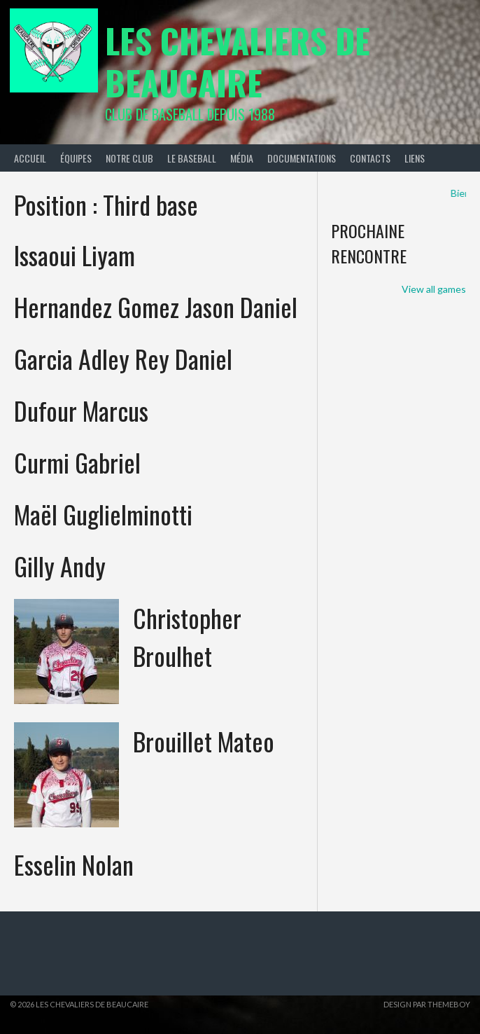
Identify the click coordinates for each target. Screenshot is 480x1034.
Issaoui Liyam (74, 254)
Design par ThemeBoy (426, 1004)
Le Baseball (191, 158)
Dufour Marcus (81, 410)
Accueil (30, 158)
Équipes (76, 158)
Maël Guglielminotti (103, 513)
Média (241, 158)
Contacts (370, 158)
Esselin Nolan (74, 864)
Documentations (301, 158)
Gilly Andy (60, 565)
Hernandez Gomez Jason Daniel (155, 306)
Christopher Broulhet (187, 636)
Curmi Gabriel (77, 462)
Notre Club (129, 158)
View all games (434, 289)
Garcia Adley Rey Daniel (123, 358)
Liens (414, 158)
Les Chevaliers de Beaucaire (237, 61)
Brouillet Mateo (203, 740)
